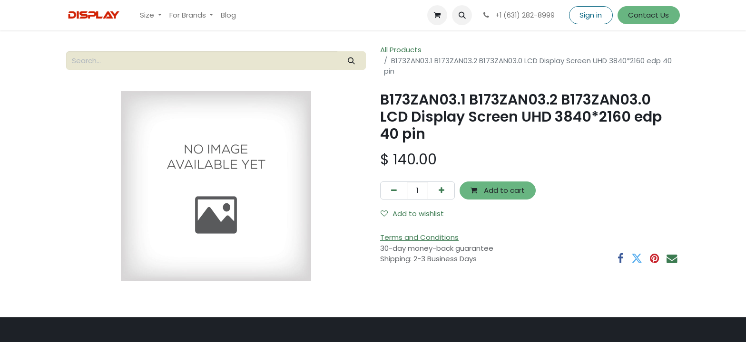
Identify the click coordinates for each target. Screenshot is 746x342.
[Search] (351, 60)
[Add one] (441, 190)
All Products (401, 50)
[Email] (672, 258)
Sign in (590, 15)
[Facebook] (621, 258)
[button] (462, 15)
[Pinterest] (654, 258)
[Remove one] (393, 190)
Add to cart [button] (498, 190)
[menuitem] (151, 15)
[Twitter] (636, 258)
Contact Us (648, 15)
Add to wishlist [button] (412, 213)
